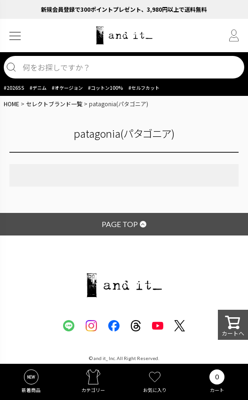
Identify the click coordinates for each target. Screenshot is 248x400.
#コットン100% (105, 87)
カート (217, 389)
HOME (11, 104)
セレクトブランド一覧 (54, 104)
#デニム (38, 87)
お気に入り (155, 389)
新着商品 (31, 389)
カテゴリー (93, 389)
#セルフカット (144, 87)
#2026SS (14, 87)
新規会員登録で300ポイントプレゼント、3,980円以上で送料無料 (124, 9)
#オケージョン (67, 87)
